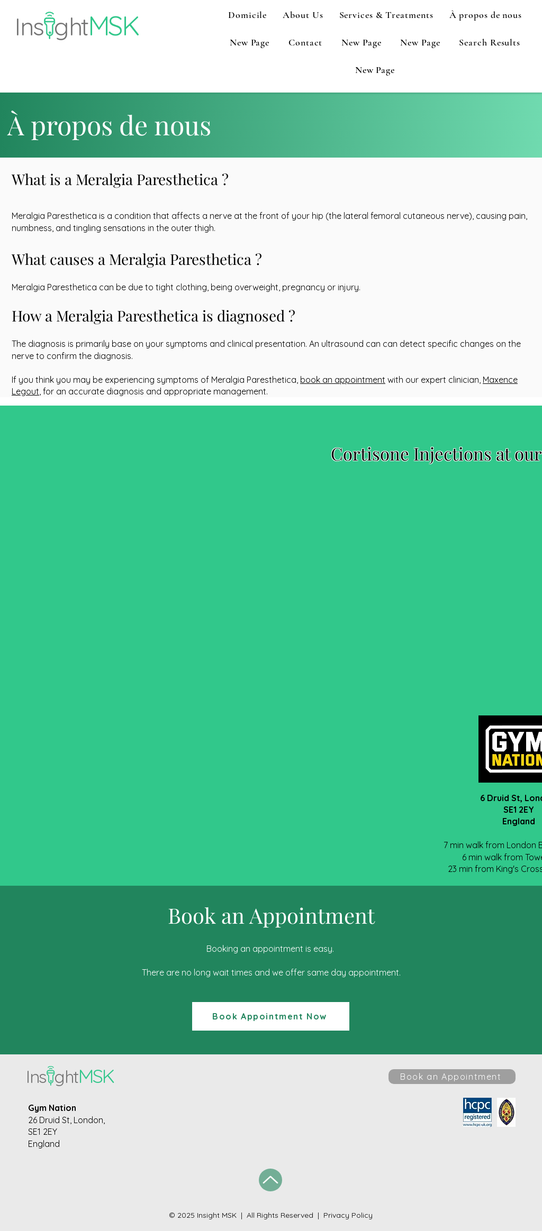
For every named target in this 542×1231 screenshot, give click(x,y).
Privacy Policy (348, 1215)
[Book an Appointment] (452, 1076)
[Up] (270, 1180)
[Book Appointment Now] (270, 1016)
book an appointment (342, 379)
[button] (303, 14)
